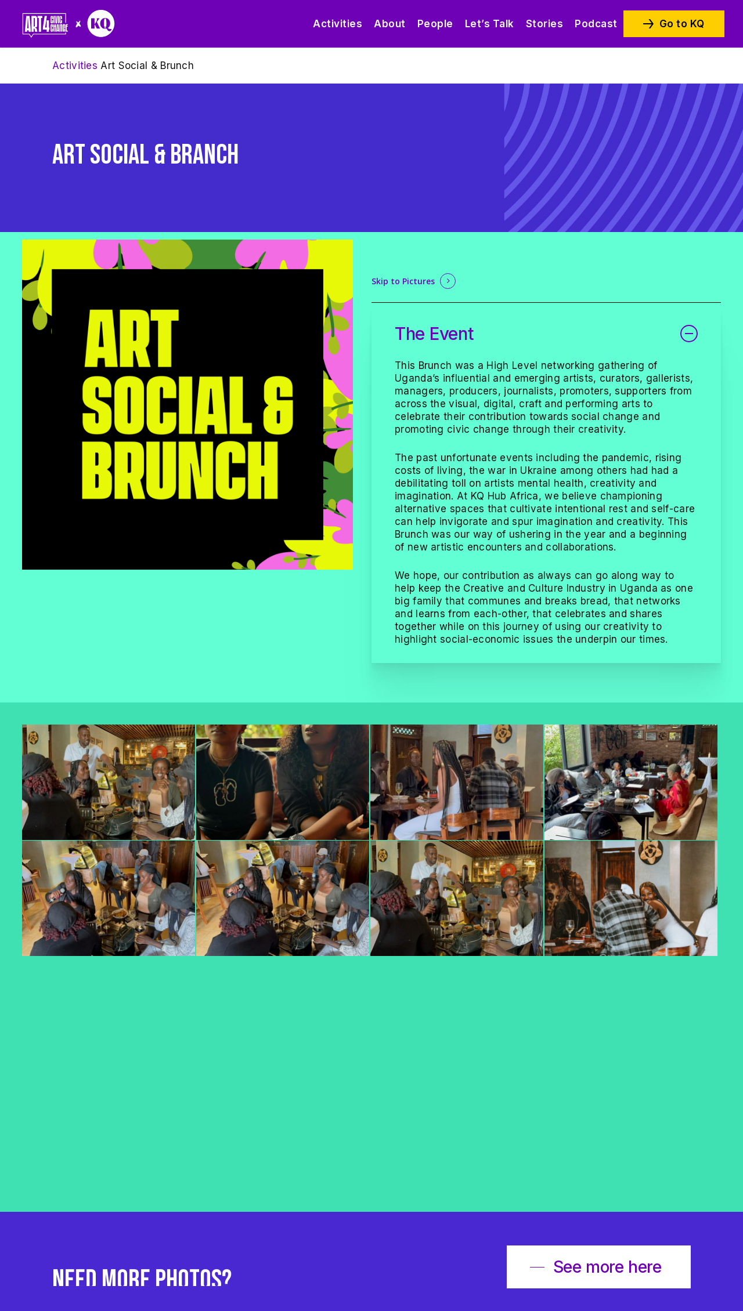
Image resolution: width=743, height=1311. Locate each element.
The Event (546, 333)
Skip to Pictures (403, 281)
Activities (75, 65)
